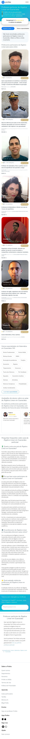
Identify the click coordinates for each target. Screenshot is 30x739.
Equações (5, 376)
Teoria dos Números (8, 372)
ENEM (17, 356)
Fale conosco (6, 734)
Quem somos (6, 670)
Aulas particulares (7, 694)
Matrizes (5, 380)
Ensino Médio (22, 352)
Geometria (6, 364)
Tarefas (4, 697)
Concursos (18, 368)
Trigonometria (7, 368)
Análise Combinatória (9, 388)
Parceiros (4, 676)
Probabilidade (22, 384)
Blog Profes (5, 703)
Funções (23, 360)
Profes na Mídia (6, 679)
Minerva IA (5, 700)
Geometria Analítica (18, 376)
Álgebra (15, 364)
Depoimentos (6, 673)
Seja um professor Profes (9, 711)
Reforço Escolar (7, 356)
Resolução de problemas (10, 360)
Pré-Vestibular (22, 372)
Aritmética (15, 380)
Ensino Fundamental (9, 352)
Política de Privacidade (9, 685)
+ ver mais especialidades (10, 392)
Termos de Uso (6, 682)
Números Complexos (9, 384)
